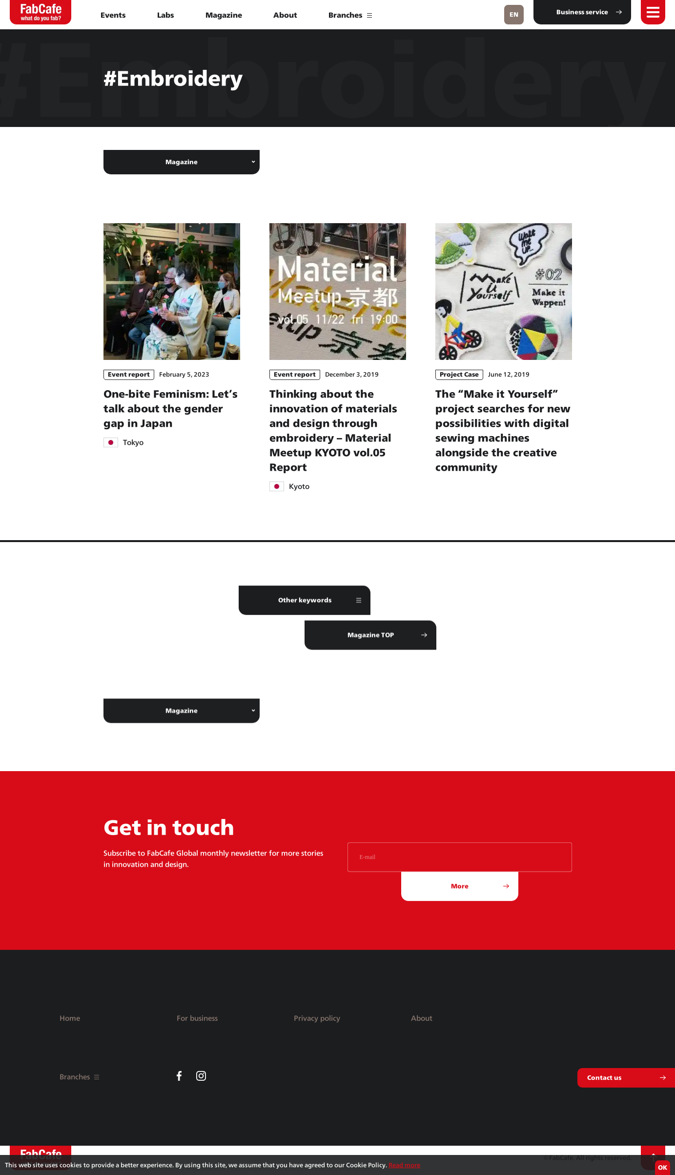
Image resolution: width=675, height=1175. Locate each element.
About (285, 15)
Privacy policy (317, 1018)
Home (70, 1018)
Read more (404, 1165)
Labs (165, 15)
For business (197, 1018)
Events (113, 15)
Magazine (223, 15)
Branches (350, 15)
